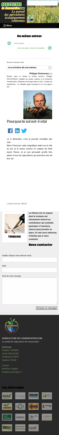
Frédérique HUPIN (10, 357)
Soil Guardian (19, 43)
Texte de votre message (11, 276)
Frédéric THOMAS (10, 350)
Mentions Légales (10, 369)
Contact (5, 365)
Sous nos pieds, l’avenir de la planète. (31, 48)
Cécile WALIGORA (10, 353)
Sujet (4, 266)
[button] (29, 67)
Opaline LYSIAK (9, 360)
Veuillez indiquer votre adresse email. (17, 255)
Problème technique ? (12, 372)
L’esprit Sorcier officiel (17, 204)
